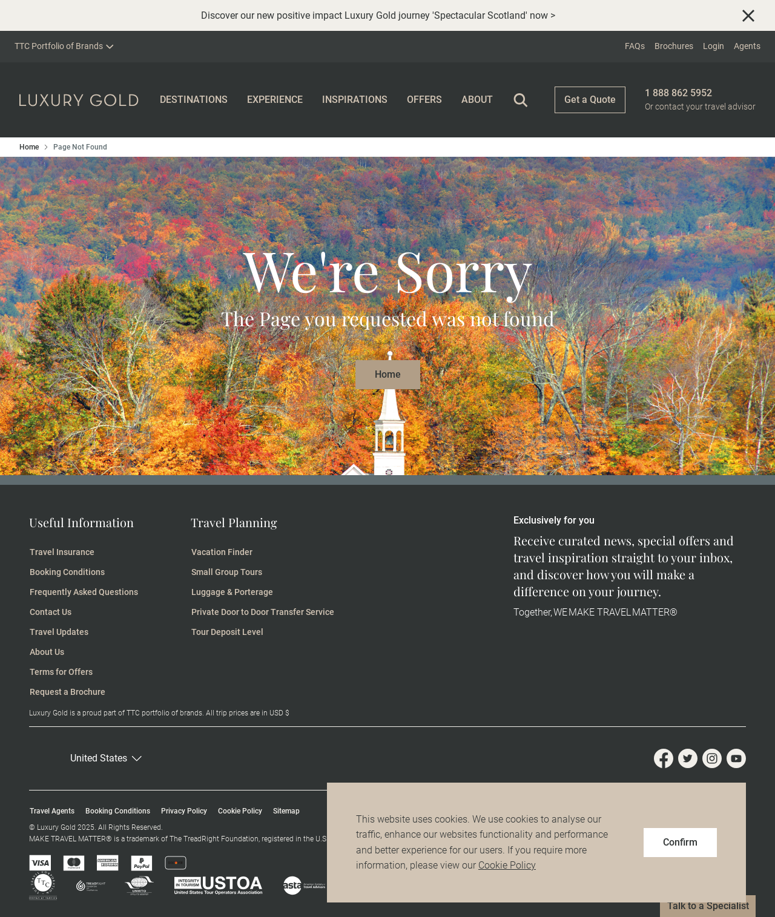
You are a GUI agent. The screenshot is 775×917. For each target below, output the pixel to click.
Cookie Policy (507, 865)
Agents (747, 46)
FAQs (635, 46)
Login (713, 46)
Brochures (674, 46)
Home (29, 147)
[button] (124, 758)
